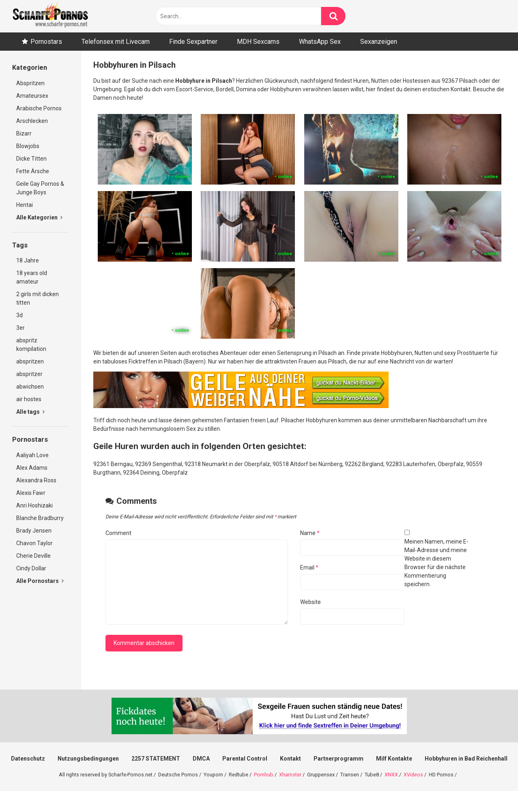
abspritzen (30, 361)
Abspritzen (30, 83)
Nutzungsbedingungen (88, 758)
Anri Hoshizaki (34, 505)
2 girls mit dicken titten (37, 298)
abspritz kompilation (31, 344)
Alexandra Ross (36, 480)
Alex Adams (31, 467)
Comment (118, 533)
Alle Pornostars (40, 581)
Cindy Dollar (31, 568)
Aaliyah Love (32, 455)
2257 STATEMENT (155, 758)
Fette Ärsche (32, 171)
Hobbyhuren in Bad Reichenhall (466, 758)
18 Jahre (27, 260)
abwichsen (30, 386)
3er (20, 328)
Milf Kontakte (394, 758)
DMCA (201, 758)
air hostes (28, 399)
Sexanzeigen (378, 41)
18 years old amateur (31, 277)
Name (310, 533)
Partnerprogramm (338, 758)
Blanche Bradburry (40, 518)
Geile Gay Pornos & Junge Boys (40, 188)
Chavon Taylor (34, 543)
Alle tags (30, 411)
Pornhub (263, 775)
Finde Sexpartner (193, 41)
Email (309, 567)
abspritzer (29, 374)
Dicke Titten (31, 158)
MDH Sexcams (258, 41)
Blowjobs (27, 146)
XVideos (413, 775)
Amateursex (32, 95)
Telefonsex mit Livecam (116, 41)
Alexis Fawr (30, 493)
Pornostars (46, 41)
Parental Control (244, 758)
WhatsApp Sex (320, 41)
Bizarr (24, 133)
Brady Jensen (34, 530)
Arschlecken (32, 121)
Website (310, 602)
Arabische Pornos (39, 108)
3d (19, 315)
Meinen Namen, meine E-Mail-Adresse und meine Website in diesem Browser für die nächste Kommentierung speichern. (436, 562)
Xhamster (290, 775)
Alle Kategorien (39, 217)
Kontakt (290, 758)
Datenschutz (28, 758)
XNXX (391, 775)
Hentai (24, 205)
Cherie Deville (33, 555)
